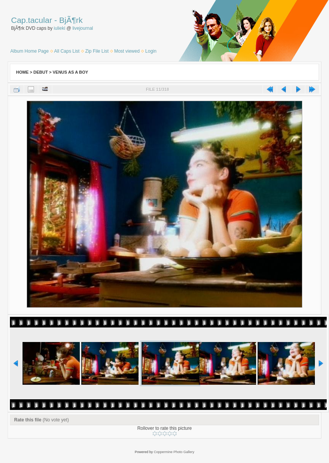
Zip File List (96, 51)
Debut (41, 72)
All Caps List (67, 51)
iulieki (59, 28)
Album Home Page (29, 51)
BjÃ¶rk (70, 20)
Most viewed (127, 51)
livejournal (83, 28)
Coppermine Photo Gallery (174, 452)
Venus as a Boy (70, 72)
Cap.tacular (31, 20)
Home (22, 72)
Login (150, 51)
